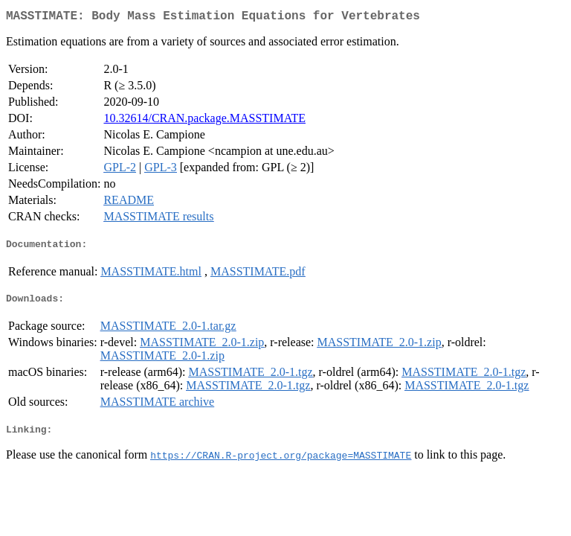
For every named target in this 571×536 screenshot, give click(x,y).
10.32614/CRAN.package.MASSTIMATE (204, 121)
